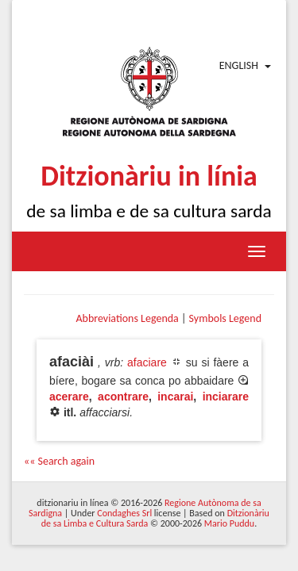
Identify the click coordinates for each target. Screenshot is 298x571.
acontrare (123, 396)
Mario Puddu (229, 523)
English (238, 65)
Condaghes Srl (124, 513)
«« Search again (59, 461)
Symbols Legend (225, 318)
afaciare (147, 362)
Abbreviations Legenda (126, 318)
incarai (175, 396)
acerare (69, 396)
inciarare (226, 396)
